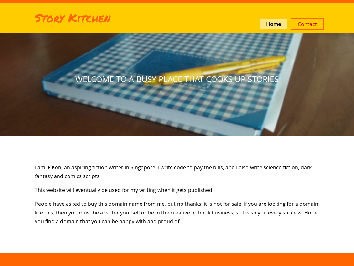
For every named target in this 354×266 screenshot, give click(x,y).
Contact (307, 24)
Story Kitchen (72, 18)
